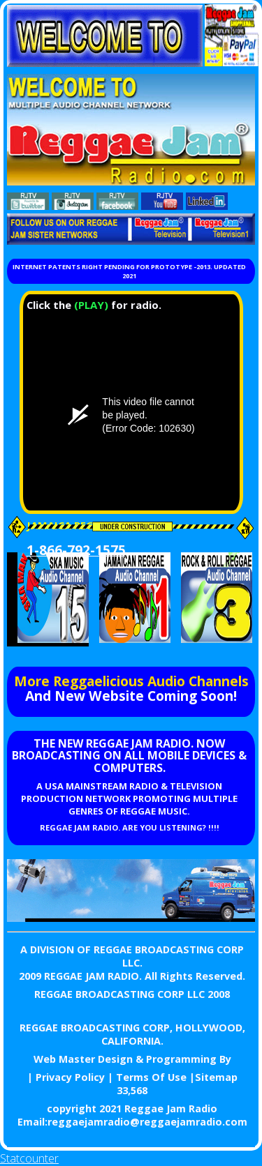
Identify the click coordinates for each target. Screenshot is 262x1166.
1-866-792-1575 (76, 549)
